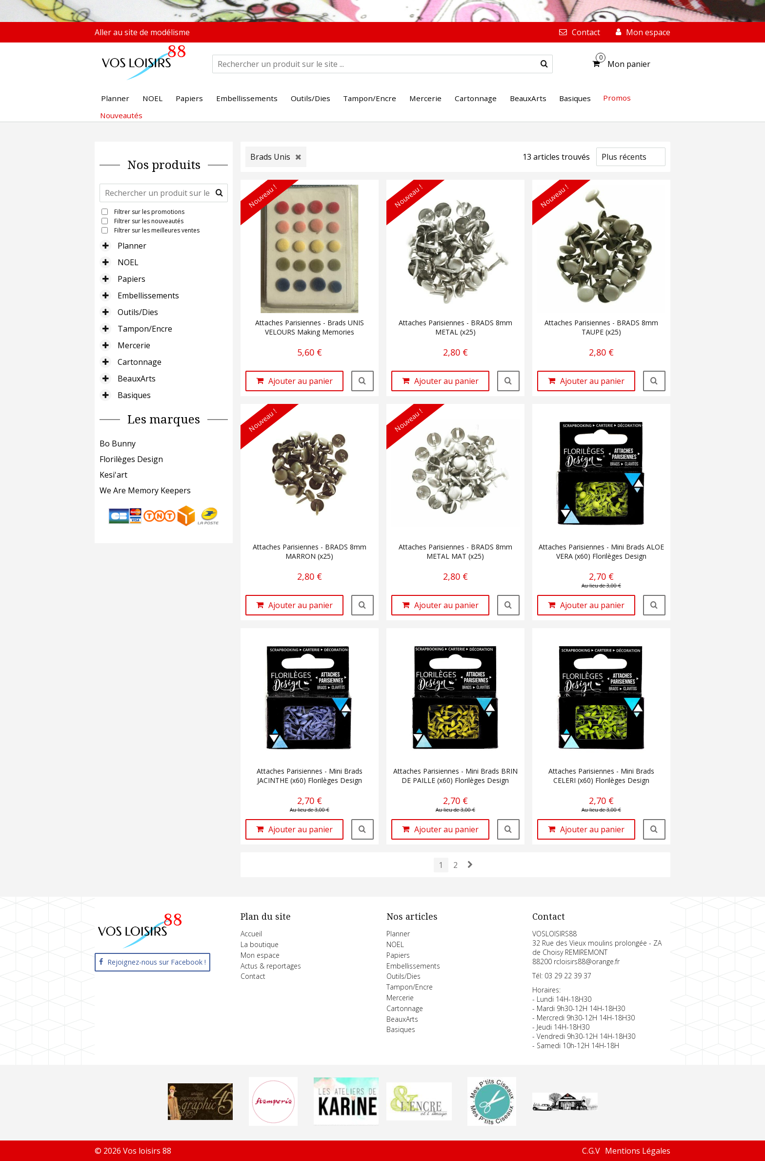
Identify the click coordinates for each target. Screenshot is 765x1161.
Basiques (134, 395)
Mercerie (134, 345)
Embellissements (148, 295)
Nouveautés (121, 115)
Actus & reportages (271, 966)
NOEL (128, 262)
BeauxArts (137, 378)
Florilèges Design (131, 459)
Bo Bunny (118, 443)
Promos (617, 98)
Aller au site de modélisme (142, 32)
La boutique (260, 944)
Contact (253, 976)
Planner (132, 245)
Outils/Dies (138, 312)
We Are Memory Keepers (145, 490)
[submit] (544, 64)
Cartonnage (139, 362)
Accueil (251, 933)
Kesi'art (113, 474)
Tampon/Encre (145, 328)
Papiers (131, 279)
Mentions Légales (637, 1150)
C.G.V (591, 1150)
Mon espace (260, 955)
